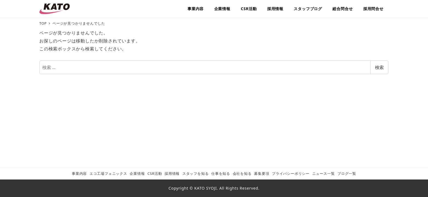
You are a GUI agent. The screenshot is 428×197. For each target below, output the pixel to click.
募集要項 (261, 173)
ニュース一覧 (323, 173)
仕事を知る (220, 173)
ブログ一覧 (346, 173)
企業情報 (137, 173)
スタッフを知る (195, 173)
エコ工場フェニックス (108, 173)
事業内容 (79, 173)
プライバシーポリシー (291, 173)
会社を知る (242, 173)
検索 (379, 67)
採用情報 (172, 173)
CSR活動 (154, 173)
